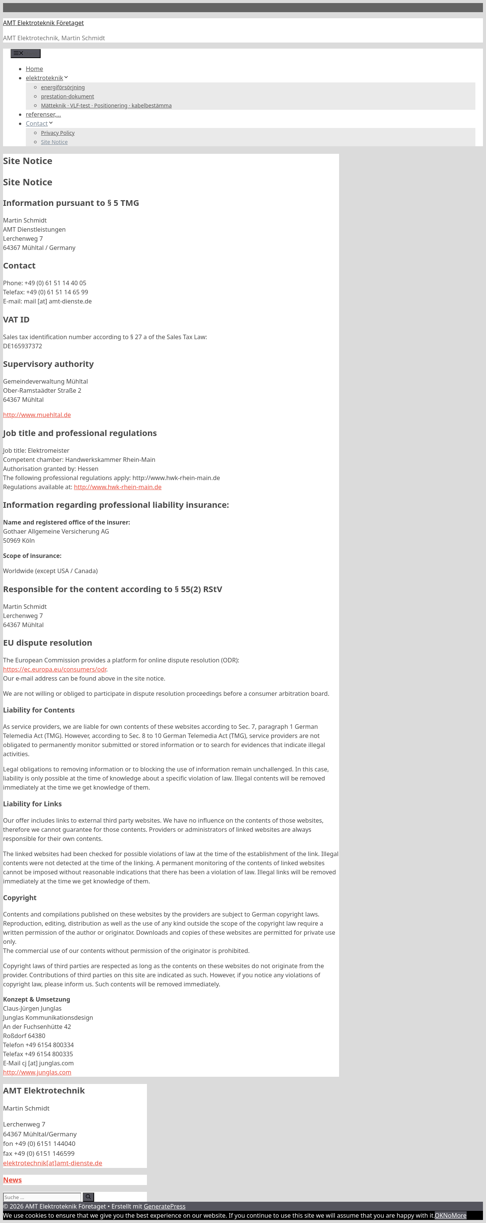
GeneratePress (165, 1206)
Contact (40, 123)
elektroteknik (47, 78)
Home (34, 69)
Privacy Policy (57, 132)
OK (439, 1215)
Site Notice (54, 141)
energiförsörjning (63, 87)
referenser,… (43, 114)
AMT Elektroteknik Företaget (43, 23)
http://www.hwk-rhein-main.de (118, 487)
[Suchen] (88, 1197)
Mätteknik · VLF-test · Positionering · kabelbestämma (106, 105)
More (459, 1215)
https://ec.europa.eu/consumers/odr (54, 669)
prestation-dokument (67, 96)
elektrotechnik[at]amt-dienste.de (52, 1162)
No (447, 1215)
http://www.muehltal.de (37, 415)
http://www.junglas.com (37, 1072)
